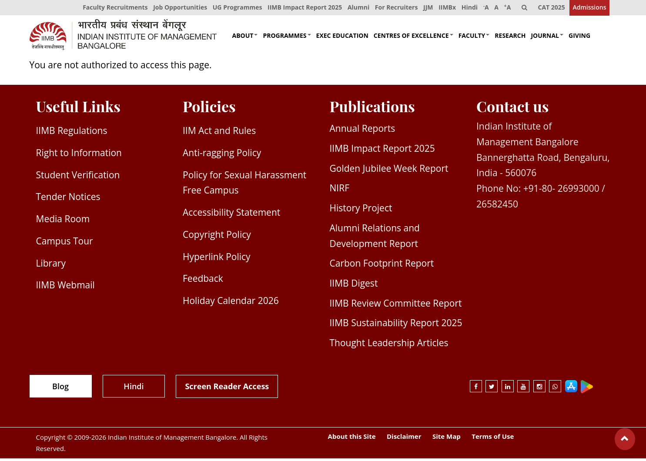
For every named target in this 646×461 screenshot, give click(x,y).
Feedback (203, 281)
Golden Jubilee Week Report (389, 170)
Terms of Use (493, 438)
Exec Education (342, 37)
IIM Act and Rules (219, 133)
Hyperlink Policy (217, 259)
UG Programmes (233, 8)
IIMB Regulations (71, 133)
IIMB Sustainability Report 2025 (396, 325)
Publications (372, 109)
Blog (60, 388)
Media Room (63, 221)
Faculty (474, 37)
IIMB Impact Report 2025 (301, 8)
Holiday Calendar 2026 (231, 303)
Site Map (446, 438)
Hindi (467, 8)
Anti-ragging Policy (222, 155)
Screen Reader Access (227, 388)
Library (51, 265)
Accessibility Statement (231, 215)
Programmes (287, 37)
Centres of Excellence (413, 37)
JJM (425, 8)
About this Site (352, 438)
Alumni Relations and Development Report (375, 238)
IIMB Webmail (65, 287)
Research (510, 37)
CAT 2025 (551, 8)
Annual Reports (362, 131)
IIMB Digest (354, 286)
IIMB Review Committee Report (396, 305)
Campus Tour (64, 243)
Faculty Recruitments (109, 8)
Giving (579, 37)
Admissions (589, 8)
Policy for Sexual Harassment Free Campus (244, 185)
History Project (361, 210)
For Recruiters (393, 8)
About (245, 37)
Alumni (354, 8)
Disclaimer (404, 438)
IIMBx (444, 8)
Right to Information (79, 155)
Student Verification (78, 177)
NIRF (339, 190)
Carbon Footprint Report (382, 266)
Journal (547, 37)
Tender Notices (68, 199)
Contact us (512, 109)
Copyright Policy (217, 236)
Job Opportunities (175, 8)
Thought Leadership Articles (389, 345)
